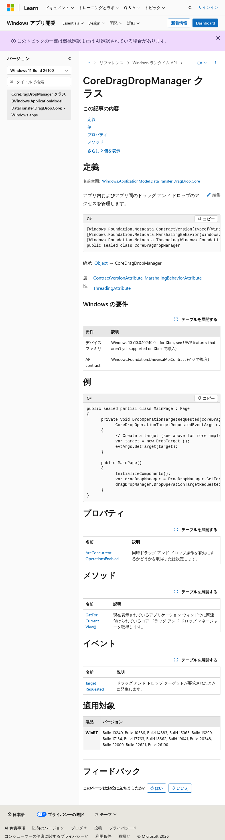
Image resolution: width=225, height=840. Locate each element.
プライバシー (121, 828)
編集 (213, 194)
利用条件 (104, 836)
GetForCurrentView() (92, 621)
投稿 (98, 828)
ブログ (77, 828)
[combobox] (39, 70)
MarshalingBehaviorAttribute (173, 278)
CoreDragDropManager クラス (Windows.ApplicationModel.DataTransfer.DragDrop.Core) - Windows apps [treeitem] (38, 104)
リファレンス (111, 62)
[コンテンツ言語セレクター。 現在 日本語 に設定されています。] (16, 814)
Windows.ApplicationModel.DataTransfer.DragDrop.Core (151, 181)
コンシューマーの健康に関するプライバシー (44, 836)
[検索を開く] (190, 8)
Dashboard (205, 23)
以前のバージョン (48, 828)
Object (101, 263)
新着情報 (179, 23)
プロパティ (98, 134)
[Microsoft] (10, 7)
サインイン (208, 7)
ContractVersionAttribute (118, 278)
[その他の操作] (215, 63)
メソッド (96, 142)
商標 (122, 836)
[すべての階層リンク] (88, 63)
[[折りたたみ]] (70, 58)
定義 (92, 119)
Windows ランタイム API (155, 62)
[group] (151, 237)
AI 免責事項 (15, 828)
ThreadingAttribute (112, 288)
